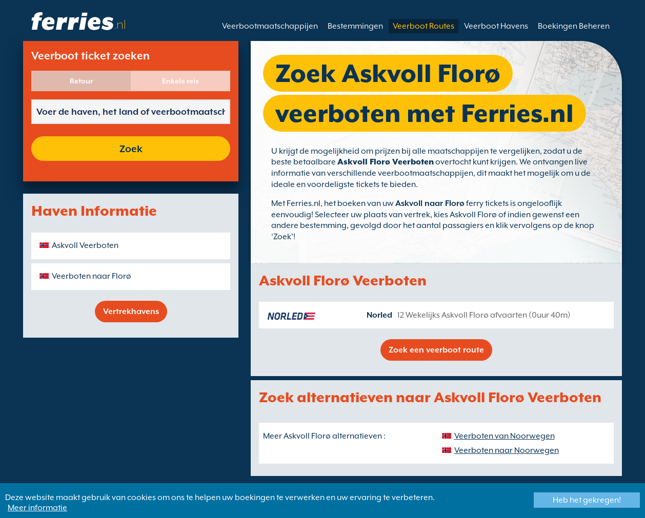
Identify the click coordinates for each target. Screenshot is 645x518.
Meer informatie (37, 507)
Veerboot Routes (423, 26)
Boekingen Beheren (574, 26)
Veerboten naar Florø (91, 276)
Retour (81, 81)
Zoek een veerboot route (436, 350)
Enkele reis (180, 81)
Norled (379, 315)
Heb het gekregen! (587, 500)
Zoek (131, 148)
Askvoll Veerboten (85, 245)
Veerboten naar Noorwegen (506, 450)
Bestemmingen (355, 26)
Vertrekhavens (131, 311)
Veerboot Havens (496, 26)
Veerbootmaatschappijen (270, 26)
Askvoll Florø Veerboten (385, 162)
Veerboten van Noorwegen (504, 436)
